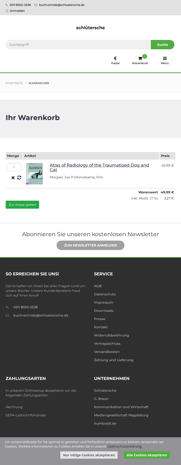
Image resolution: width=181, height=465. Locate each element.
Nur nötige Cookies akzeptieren (89, 455)
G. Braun (101, 399)
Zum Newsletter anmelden (87, 245)
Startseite (14, 83)
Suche (162, 45)
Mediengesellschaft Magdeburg (121, 415)
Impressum (103, 302)
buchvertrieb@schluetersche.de (59, 5)
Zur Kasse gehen (22, 205)
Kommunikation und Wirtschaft (121, 407)
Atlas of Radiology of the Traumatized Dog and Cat (99, 167)
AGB (98, 286)
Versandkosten (107, 352)
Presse (99, 319)
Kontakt (101, 327)
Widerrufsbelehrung (111, 335)
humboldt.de (105, 423)
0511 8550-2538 (18, 5)
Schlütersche (105, 390)
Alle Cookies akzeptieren (147, 455)
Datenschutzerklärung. (124, 446)
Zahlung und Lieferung (113, 360)
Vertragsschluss (107, 343)
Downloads (103, 311)
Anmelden (15, 10)
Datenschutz (105, 294)
